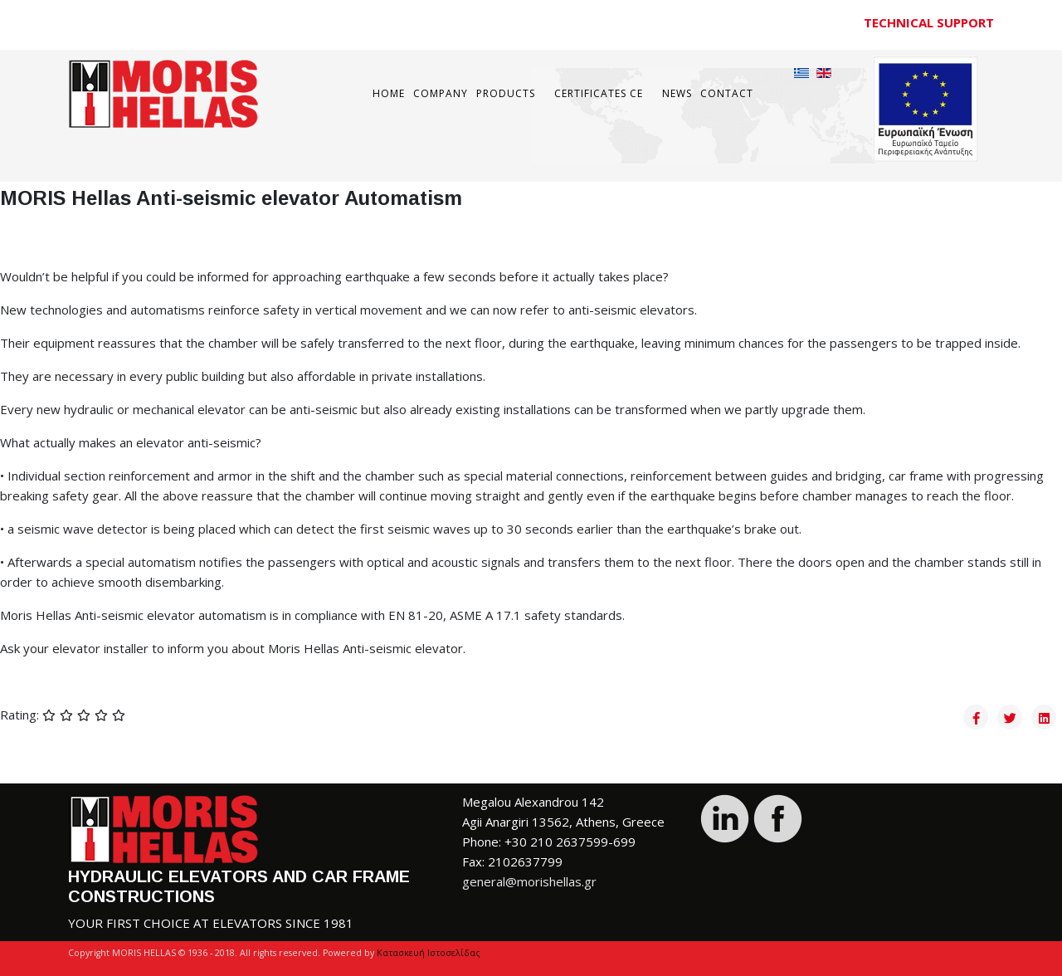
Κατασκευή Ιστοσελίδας (428, 953)
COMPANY (440, 93)
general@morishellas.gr (529, 881)
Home (389, 93)
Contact (726, 93)
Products (505, 93)
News (677, 93)
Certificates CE (598, 93)
